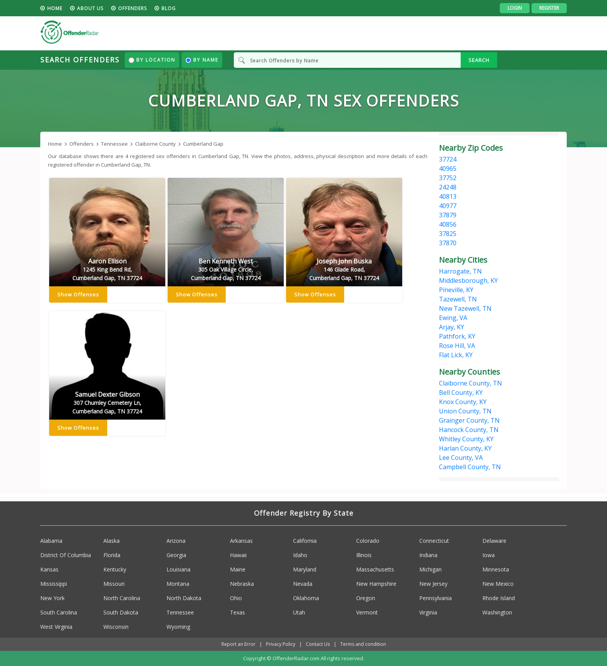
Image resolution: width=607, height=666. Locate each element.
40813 (447, 196)
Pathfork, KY (457, 336)
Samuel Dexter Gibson (107, 403)
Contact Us (318, 644)
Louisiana (178, 569)
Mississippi (53, 583)
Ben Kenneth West (225, 269)
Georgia (176, 555)
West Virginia (56, 626)
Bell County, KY (461, 392)
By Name (201, 60)
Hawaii (238, 555)
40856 (447, 224)
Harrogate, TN (460, 271)
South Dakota (120, 612)
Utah (299, 612)
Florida (111, 555)
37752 (447, 178)
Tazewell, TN (458, 299)
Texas (237, 612)
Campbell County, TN (470, 467)
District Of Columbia (65, 555)
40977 (447, 205)
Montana (177, 583)
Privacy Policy (280, 644)
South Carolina (58, 612)
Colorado (367, 540)
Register (549, 8)
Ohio (236, 598)
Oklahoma (306, 598)
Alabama (51, 540)
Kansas (49, 569)
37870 (447, 243)
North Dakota (183, 598)
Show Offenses (78, 294)
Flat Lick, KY (456, 355)
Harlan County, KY (465, 448)
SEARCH (478, 60)
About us (90, 8)
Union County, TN (465, 411)
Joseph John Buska (344, 269)
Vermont (367, 612)
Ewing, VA (453, 317)
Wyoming (178, 626)
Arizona (175, 540)
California (305, 540)
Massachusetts (375, 569)
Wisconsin (116, 626)
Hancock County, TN (469, 429)
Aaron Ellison (107, 269)
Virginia (428, 612)
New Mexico (498, 583)
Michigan (430, 569)
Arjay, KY (451, 327)
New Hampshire (376, 583)
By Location (152, 60)
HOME (54, 8)
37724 (447, 159)
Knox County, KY (463, 402)
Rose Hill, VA (457, 345)
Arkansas (241, 540)
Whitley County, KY (466, 439)
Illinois (364, 555)
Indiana (428, 555)
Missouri (114, 583)
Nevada (302, 583)
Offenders (132, 8)
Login (515, 8)
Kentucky (114, 569)
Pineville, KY (456, 290)
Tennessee (180, 612)
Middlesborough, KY (468, 280)
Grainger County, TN (469, 420)
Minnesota (495, 569)
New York (52, 598)
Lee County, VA (461, 457)
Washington (497, 612)
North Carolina (121, 598)
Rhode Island (498, 598)
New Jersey (433, 583)
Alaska (111, 540)
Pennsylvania (435, 598)
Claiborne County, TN (470, 383)
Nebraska (242, 583)
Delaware (494, 540)
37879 (447, 215)
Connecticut (434, 540)
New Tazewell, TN (465, 308)
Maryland (304, 569)
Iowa (488, 555)
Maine (237, 569)
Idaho (300, 555)
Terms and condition (363, 644)
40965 (447, 168)
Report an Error (238, 644)
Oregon (365, 598)
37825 (447, 233)
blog (168, 8)
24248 (447, 187)
